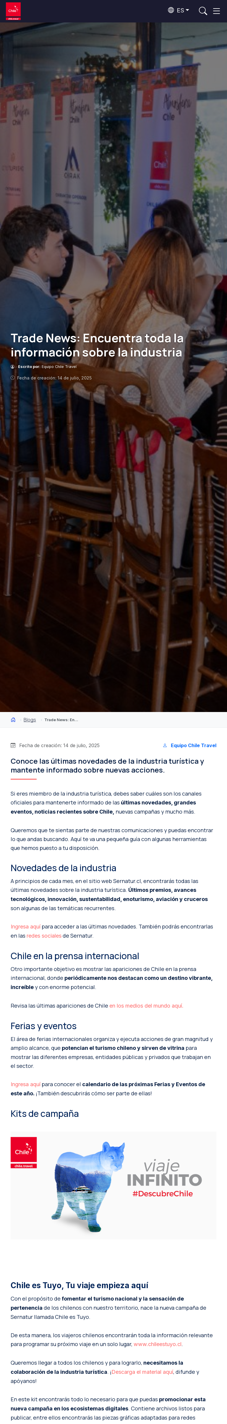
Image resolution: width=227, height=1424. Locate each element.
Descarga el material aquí (142, 1372)
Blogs (30, 719)
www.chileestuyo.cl (157, 1344)
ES (176, 10)
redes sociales (44, 936)
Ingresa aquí (25, 926)
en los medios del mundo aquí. (146, 1006)
